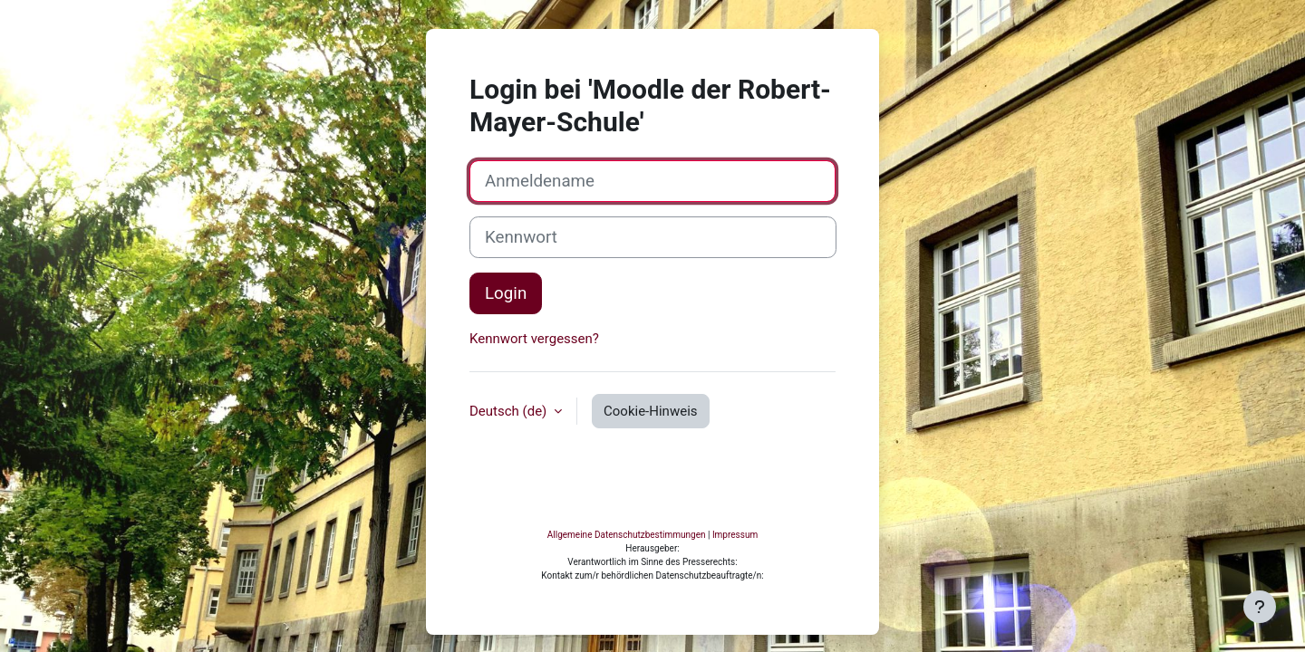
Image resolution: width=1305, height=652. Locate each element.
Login (506, 369)
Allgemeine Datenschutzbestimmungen (626, 595)
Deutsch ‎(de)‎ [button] (509, 486)
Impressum (735, 595)
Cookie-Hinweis (650, 486)
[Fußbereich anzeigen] (1259, 606)
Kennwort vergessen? (534, 415)
